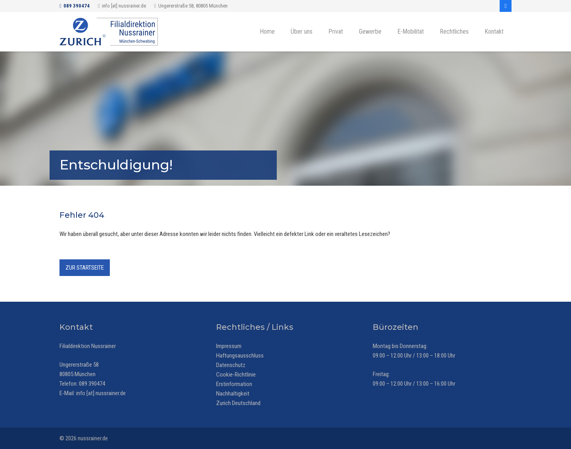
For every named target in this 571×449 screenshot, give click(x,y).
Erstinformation (234, 384)
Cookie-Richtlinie (236, 374)
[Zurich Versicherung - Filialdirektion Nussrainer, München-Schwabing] (108, 32)
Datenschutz (230, 365)
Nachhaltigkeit (232, 393)
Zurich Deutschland (238, 403)
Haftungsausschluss (240, 355)
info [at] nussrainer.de (101, 393)
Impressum (228, 346)
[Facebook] (506, 6)
